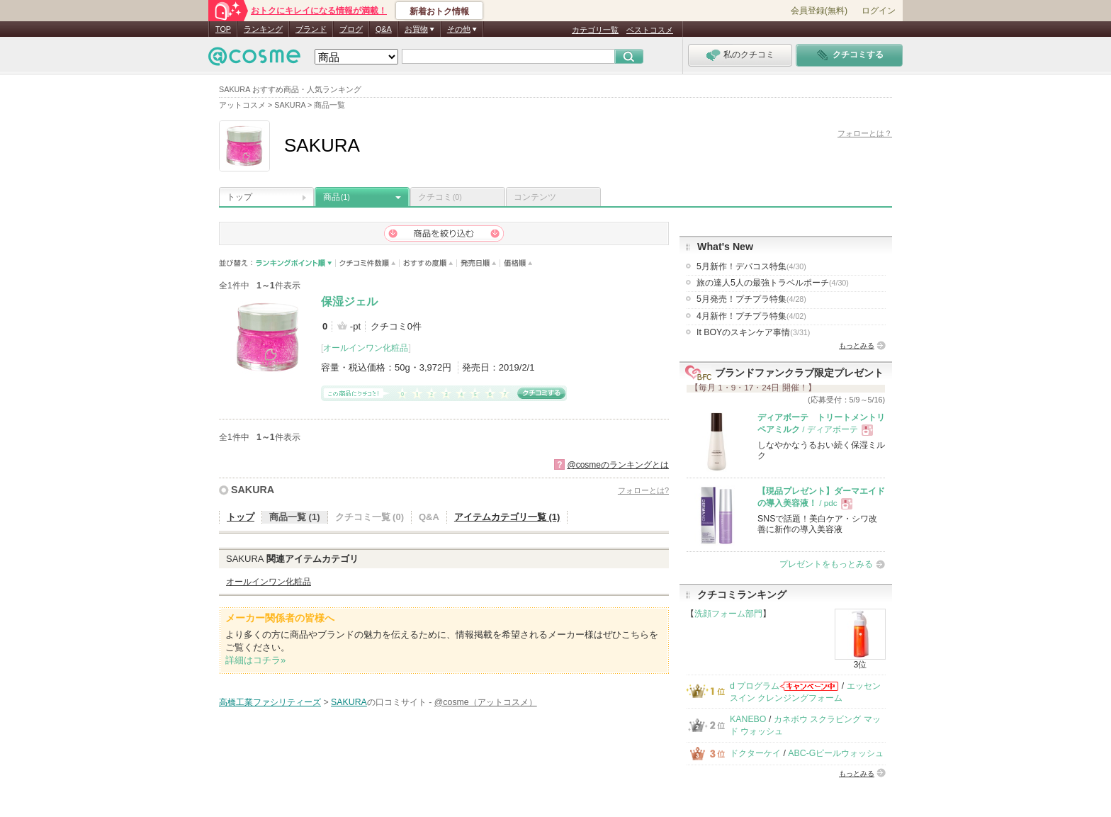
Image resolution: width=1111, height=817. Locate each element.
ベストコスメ (649, 30)
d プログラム (754, 686)
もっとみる (856, 345)
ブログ (351, 29)
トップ (239, 197)
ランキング (263, 29)
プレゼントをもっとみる (826, 564)
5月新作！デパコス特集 (751, 266)
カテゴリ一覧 (595, 30)
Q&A (384, 29)
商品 (336, 197)
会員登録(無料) (819, 11)
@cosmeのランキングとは (618, 465)
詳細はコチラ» (255, 660)
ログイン (879, 11)
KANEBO (748, 719)
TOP (223, 29)
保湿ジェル (349, 301)
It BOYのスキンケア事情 (753, 332)
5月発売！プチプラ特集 (751, 299)
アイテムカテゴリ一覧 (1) (507, 517)
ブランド (311, 29)
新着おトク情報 (439, 11)
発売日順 (478, 263)
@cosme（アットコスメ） (485, 702)
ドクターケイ (755, 753)
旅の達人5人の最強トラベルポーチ (773, 283)
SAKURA (252, 489)
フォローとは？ (865, 133)
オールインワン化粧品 (365, 348)
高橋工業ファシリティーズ (270, 702)
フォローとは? (643, 490)
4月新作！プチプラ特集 (751, 316)
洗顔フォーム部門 (728, 614)
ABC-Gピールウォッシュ (836, 753)
